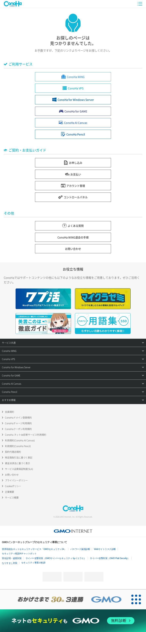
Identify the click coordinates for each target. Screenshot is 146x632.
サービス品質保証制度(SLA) (19, 469)
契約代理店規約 (13, 452)
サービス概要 (12, 497)
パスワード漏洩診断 (80, 549)
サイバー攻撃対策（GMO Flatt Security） (109, 558)
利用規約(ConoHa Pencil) (18, 446)
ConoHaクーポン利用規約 (18, 429)
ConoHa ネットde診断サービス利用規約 (25, 434)
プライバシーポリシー (16, 480)
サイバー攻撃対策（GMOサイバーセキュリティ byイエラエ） (56, 558)
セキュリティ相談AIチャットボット (19, 553)
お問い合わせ (12, 474)
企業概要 (9, 492)
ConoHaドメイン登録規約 (18, 417)
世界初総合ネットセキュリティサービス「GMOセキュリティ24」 (34, 549)
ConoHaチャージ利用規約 (18, 423)
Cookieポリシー (13, 486)
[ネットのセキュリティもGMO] (73, 620)
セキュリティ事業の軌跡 (33, 562)
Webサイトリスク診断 (105, 549)
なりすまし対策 (9, 563)
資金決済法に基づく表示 (17, 463)
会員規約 (9, 412)
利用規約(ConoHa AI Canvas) (20, 440)
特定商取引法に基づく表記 (18, 457)
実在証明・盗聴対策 (12, 558)
